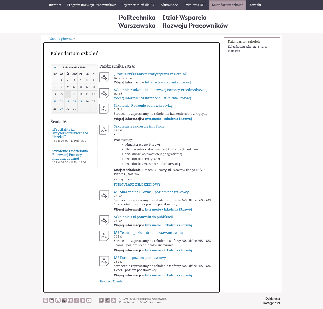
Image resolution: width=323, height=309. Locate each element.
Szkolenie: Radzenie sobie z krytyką (143, 105)
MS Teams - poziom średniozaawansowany (149, 233)
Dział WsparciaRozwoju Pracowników (195, 21)
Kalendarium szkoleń (244, 41)
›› (93, 67)
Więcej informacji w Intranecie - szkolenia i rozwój (152, 98)
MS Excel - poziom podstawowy (140, 258)
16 (68, 94)
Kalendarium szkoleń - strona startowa (247, 49)
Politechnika (137, 21)
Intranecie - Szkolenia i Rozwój (168, 119)
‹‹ (55, 67)
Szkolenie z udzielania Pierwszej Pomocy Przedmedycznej (70, 155)
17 (74, 94)
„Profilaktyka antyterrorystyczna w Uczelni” (70, 133)
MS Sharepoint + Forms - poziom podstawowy (151, 192)
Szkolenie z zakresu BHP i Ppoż (139, 126)
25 (80, 101)
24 (74, 101)
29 (61, 108)
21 (55, 101)
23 (67, 101)
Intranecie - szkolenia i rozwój (168, 82)
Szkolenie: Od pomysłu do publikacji (143, 217)
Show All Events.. (111, 281)
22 (61, 101)
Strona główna (61, 39)
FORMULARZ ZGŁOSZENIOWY (137, 185)
